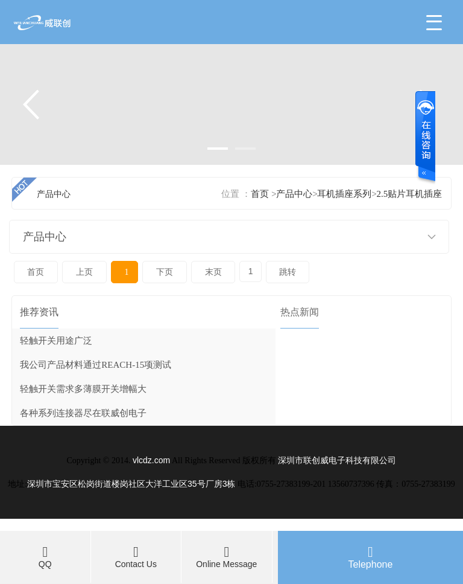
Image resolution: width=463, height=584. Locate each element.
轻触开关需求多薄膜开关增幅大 (83, 389)
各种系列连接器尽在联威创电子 (83, 413)
